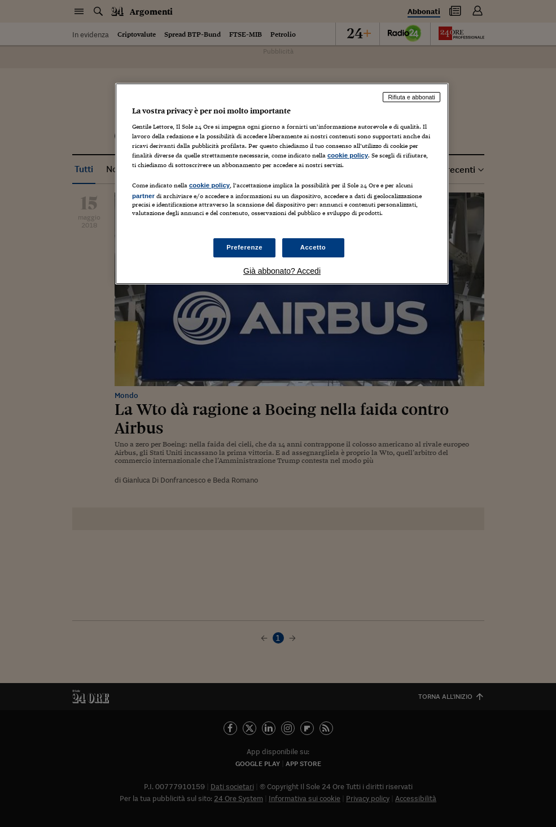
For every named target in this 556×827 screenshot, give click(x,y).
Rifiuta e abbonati (411, 97)
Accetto (313, 247)
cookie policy (347, 155)
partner (143, 195)
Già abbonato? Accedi (282, 270)
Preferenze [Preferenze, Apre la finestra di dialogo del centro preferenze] (244, 247)
